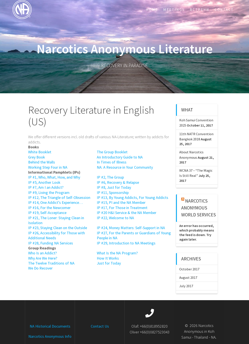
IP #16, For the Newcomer (49, 207)
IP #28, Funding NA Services (50, 243)
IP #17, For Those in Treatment (122, 207)
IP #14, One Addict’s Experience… (55, 202)
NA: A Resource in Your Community (125, 167)
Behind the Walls (41, 162)
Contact (224, 9)
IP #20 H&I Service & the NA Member (126, 212)
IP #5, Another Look (44, 182)
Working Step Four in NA (47, 167)
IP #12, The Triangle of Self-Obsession (59, 197)
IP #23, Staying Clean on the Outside (57, 227)
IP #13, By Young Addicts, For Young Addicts (132, 197)
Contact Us (100, 326)
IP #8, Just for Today (114, 187)
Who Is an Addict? (42, 252)
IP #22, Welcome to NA (115, 217)
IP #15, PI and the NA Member (121, 202)
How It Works (108, 258)
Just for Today (109, 263)
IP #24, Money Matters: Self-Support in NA (131, 227)
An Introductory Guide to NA (120, 157)
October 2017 (189, 269)
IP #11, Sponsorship (113, 192)
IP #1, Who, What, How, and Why (54, 177)
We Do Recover (40, 268)
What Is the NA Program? (117, 252)
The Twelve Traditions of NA (51, 263)
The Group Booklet (112, 151)
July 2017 (186, 286)
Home (152, 9)
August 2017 (188, 277)
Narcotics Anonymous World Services (198, 208)
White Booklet (39, 151)
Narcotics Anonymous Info (49, 336)
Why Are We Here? (42, 258)
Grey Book (36, 157)
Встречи (199, 9)
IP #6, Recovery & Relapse (118, 182)
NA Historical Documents (50, 326)
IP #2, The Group (110, 177)
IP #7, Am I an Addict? (45, 187)
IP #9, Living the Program (49, 192)
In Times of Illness (111, 162)
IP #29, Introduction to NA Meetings (126, 243)
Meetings (174, 9)
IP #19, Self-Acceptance (47, 212)
